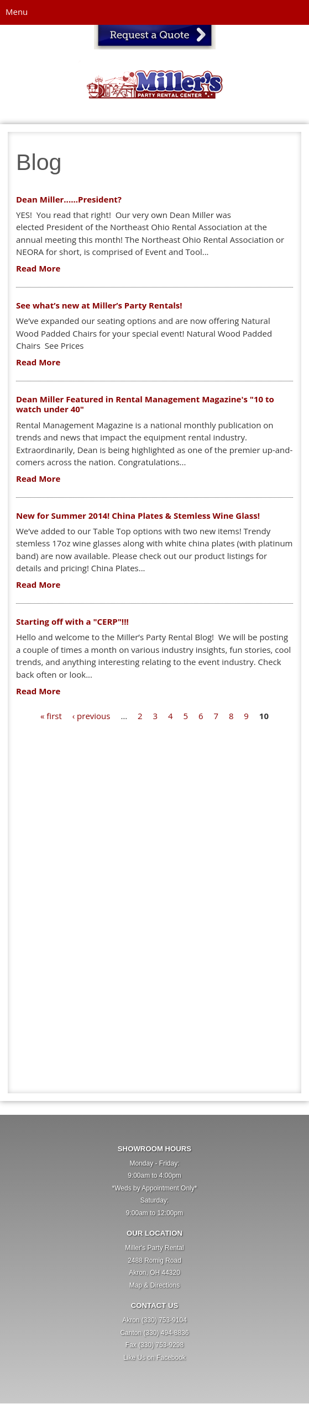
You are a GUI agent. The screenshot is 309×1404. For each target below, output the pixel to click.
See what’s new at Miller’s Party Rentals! (99, 305)
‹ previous (91, 715)
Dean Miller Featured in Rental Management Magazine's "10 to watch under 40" (145, 404)
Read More (38, 268)
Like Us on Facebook (154, 1358)
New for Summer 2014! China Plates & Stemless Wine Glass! (138, 515)
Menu (17, 11)
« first (51, 715)
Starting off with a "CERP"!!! (72, 621)
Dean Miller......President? (69, 199)
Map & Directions (154, 1285)
